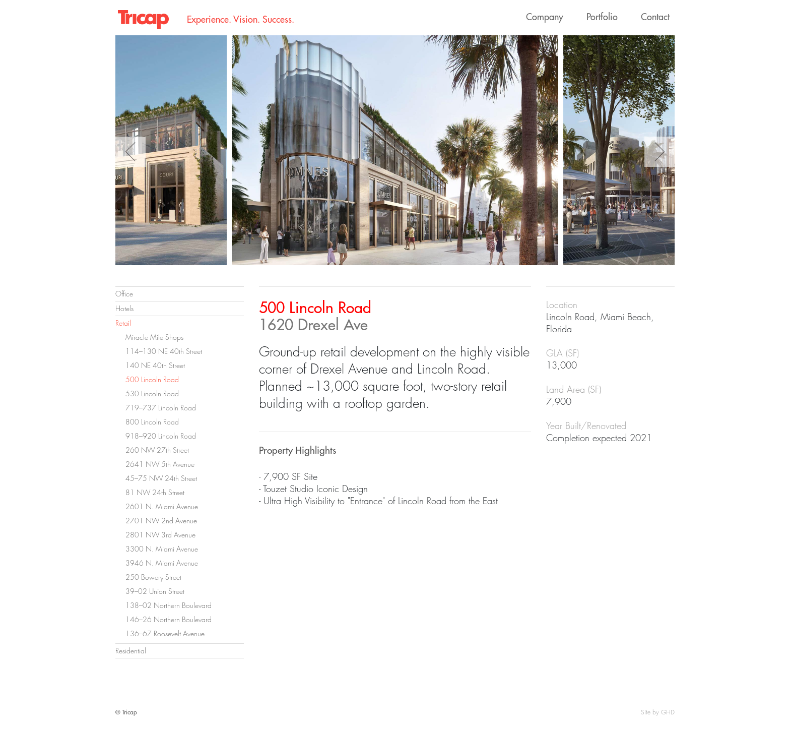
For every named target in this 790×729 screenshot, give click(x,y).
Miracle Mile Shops (154, 337)
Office (124, 293)
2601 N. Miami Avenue (161, 506)
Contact (655, 17)
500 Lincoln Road (152, 379)
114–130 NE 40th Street (163, 351)
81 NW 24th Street (154, 492)
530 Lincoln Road (152, 393)
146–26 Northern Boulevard (168, 619)
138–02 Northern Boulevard (168, 605)
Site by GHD (658, 712)
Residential (130, 650)
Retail (123, 323)
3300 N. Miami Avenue (161, 549)
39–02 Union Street (154, 591)
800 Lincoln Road (152, 422)
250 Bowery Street (153, 577)
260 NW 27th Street (157, 450)
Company (544, 17)
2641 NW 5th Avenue (159, 464)
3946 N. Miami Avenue (161, 563)
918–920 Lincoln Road (160, 436)
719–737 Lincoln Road (160, 407)
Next (659, 152)
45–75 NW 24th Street (161, 478)
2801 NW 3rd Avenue (160, 534)
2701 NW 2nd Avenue (161, 520)
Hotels (124, 308)
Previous (130, 152)
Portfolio (602, 17)
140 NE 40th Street (155, 365)
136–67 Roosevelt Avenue (165, 633)
